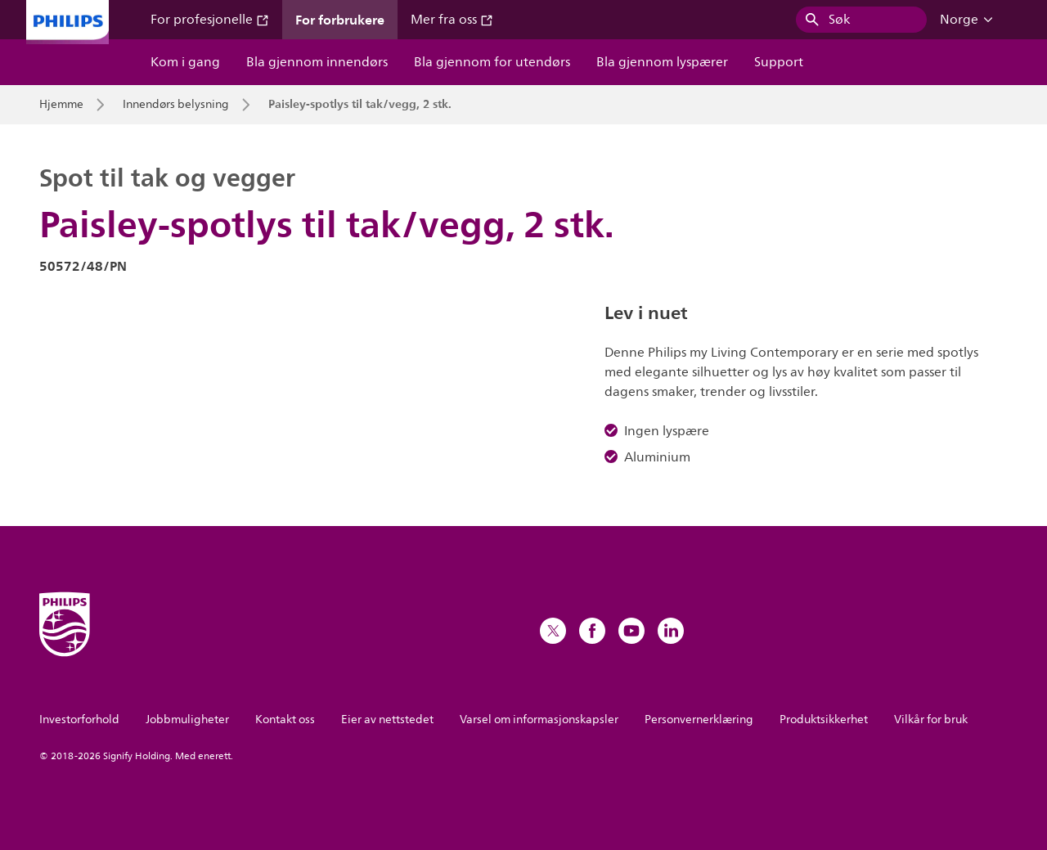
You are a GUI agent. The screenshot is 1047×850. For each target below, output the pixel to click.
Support (778, 62)
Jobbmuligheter (187, 719)
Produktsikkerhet (824, 719)
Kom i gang (185, 62)
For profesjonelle (210, 19)
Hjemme (61, 104)
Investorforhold (79, 719)
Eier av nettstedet (387, 719)
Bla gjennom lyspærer (662, 62)
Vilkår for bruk (931, 719)
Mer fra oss (452, 19)
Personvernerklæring (699, 719)
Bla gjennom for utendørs (492, 62)
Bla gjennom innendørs (317, 62)
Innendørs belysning (176, 104)
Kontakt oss (285, 719)
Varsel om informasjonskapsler (539, 719)
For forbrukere (339, 19)
